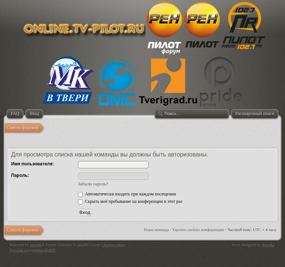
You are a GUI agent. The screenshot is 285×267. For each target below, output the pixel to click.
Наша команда (156, 229)
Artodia (268, 245)
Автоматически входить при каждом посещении (127, 194)
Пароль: (20, 175)
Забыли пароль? (93, 184)
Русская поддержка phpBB (32, 250)
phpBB (36, 245)
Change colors (113, 245)
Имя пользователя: (32, 164)
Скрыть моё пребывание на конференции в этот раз (130, 201)
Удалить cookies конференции (198, 229)
